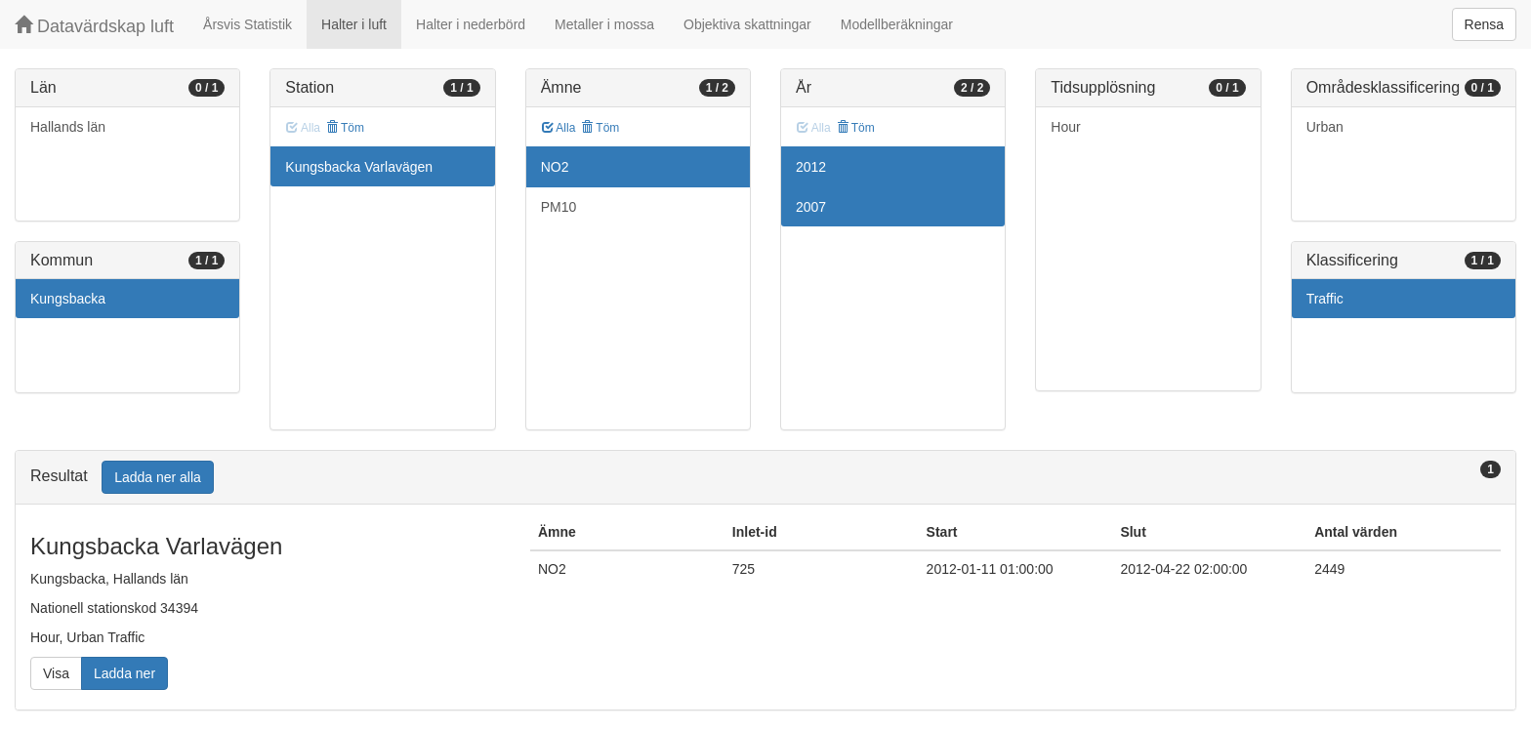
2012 (811, 167)
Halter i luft (354, 24)
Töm (345, 128)
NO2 (555, 167)
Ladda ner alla (157, 477)
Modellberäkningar (897, 24)
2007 (811, 207)
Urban (1325, 127)
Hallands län (67, 127)
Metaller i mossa (604, 24)
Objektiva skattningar (747, 24)
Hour (1065, 127)
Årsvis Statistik (247, 24)
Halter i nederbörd (470, 24)
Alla (559, 128)
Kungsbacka (67, 298)
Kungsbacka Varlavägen (359, 167)
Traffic (1325, 298)
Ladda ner (124, 673)
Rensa (1484, 24)
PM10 (559, 207)
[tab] (765, 478)
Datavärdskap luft (94, 26)
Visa (56, 673)
